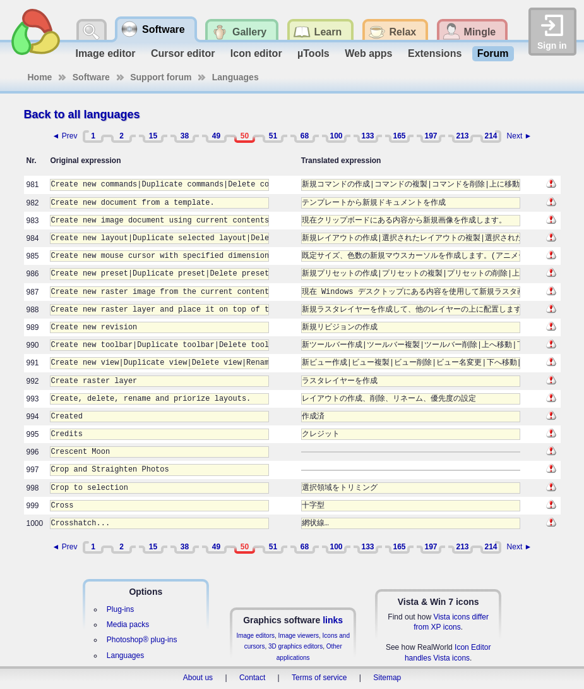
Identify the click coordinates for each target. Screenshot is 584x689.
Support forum (160, 77)
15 (153, 135)
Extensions (435, 53)
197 (430, 135)
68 (305, 135)
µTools (313, 53)
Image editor (105, 53)
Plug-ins (120, 609)
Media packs (128, 624)
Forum (493, 53)
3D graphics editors (295, 646)
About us (198, 677)
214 (490, 135)
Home (40, 77)
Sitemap (387, 677)
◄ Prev (65, 135)
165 (399, 135)
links (333, 620)
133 (367, 135)
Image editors (255, 635)
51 (273, 135)
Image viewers (298, 635)
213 (462, 135)
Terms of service (319, 677)
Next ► (519, 135)
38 (185, 135)
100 (336, 135)
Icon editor (256, 53)
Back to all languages (82, 114)
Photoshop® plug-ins (142, 639)
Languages (235, 77)
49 (216, 135)
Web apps (368, 53)
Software (91, 77)
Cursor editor (183, 53)
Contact (252, 677)
